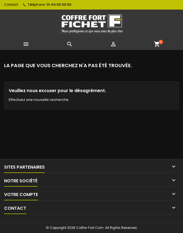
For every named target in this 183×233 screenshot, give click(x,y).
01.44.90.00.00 (58, 4)
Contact (11, 4)
